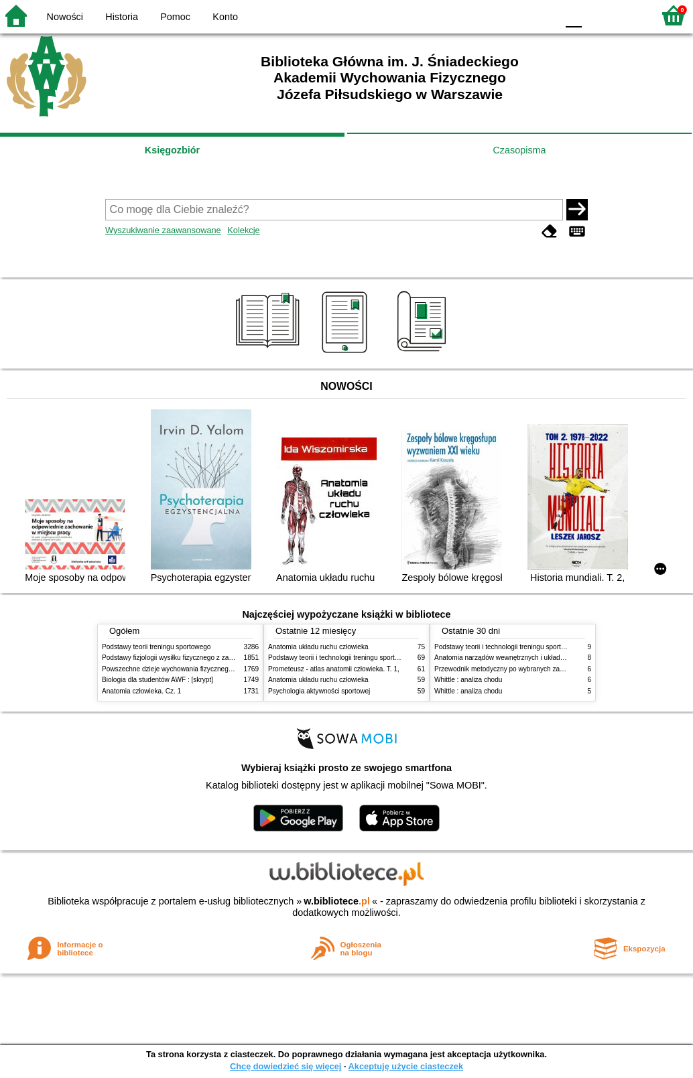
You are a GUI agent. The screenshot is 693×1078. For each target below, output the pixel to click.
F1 (596, 15)
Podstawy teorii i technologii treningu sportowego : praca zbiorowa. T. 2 (374, 657)
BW (488, 15)
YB (515, 15)
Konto (225, 16)
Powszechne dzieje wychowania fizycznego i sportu (179, 669)
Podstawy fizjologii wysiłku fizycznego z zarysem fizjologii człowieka (203, 657)
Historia (121, 16)
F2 (627, 15)
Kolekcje (243, 230)
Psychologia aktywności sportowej (319, 691)
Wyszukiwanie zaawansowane (163, 230)
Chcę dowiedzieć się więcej (285, 1066)
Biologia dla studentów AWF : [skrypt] (157, 679)
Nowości (65, 16)
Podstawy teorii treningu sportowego (156, 647)
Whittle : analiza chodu (468, 679)
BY (543, 15)
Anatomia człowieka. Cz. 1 (141, 691)
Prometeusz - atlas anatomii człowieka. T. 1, (333, 669)
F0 (573, 15)
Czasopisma (519, 150)
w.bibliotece (337, 901)
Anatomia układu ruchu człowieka (318, 647)
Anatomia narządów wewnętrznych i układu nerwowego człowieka (532, 657)
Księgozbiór (172, 150)
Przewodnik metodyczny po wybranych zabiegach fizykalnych (526, 669)
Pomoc (175, 16)
